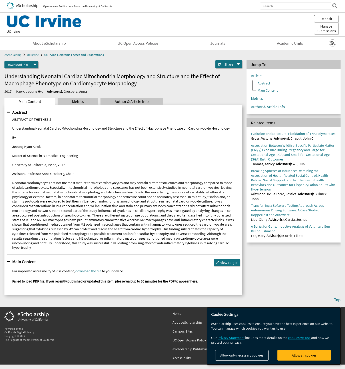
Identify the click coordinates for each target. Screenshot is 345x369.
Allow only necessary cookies (241, 355)
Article (256, 75)
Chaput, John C (302, 138)
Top (337, 299)
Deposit (326, 18)
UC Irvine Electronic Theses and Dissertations (74, 55)
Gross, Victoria (262, 138)
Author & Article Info (132, 101)
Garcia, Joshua (296, 219)
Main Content (30, 101)
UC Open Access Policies (138, 43)
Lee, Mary (258, 235)
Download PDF (18, 64)
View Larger (229, 262)
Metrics (78, 101)
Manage (326, 28)
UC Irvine (13, 31)
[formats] (34, 64)
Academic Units (290, 43)
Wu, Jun (299, 164)
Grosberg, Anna (75, 91)
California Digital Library (19, 332)
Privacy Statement (231, 337)
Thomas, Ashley (263, 164)
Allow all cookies (304, 355)
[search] (334, 5)
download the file (88, 271)
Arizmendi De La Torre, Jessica (274, 194)
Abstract (19, 112)
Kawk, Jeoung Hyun (31, 91)
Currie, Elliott (293, 235)
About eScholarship (49, 43)
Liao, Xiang (259, 219)
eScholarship (13, 55)
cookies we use (299, 337)
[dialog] (274, 336)
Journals (217, 43)
